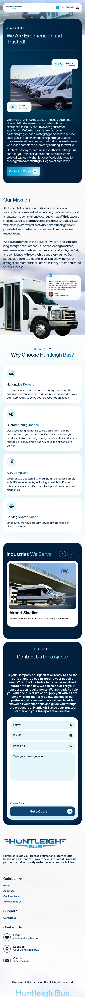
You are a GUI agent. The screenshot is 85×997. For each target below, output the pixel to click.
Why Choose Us (12, 901)
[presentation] (35, 788)
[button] (71, 554)
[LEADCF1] (42, 803)
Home (6, 885)
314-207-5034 (65, 7)
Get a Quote (38, 811)
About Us (8, 891)
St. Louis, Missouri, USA (26, 950)
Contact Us (9, 918)
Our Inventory (11, 896)
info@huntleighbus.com (26, 938)
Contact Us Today (23, 171)
